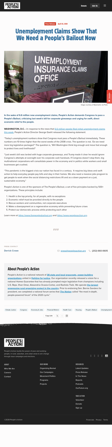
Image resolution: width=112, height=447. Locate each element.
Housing (78, 310)
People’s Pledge (46, 406)
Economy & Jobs (37, 310)
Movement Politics (47, 399)
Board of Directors (11, 385)
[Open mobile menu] (105, 5)
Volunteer (80, 400)
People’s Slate (45, 402)
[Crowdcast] (106, 355)
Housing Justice (46, 387)
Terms (105, 427)
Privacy (98, 427)
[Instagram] (98, 356)
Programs (44, 411)
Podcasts (79, 384)
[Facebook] (62, 315)
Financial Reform (53, 310)
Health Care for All (47, 384)
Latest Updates (82, 368)
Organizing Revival (48, 368)
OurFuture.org (82, 388)
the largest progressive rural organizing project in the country (53, 286)
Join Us (95, 6)
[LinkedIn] (66, 315)
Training (43, 371)
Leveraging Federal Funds (50, 390)
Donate (84, 6)
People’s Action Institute (13, 378)
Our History (8, 372)
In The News (81, 376)
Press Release (50, 24)
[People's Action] (14, 342)
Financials (90, 427)
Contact (7, 395)
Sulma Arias (9, 382)
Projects (43, 415)
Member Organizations (13, 375)
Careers (7, 391)
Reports (79, 380)
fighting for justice (40, 278)
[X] (57, 315)
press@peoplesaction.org (73, 250)
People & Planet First (48, 394)
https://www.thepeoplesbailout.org (35, 215)
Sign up (79, 408)
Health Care (67, 310)
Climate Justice (10, 310)
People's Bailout (91, 310)
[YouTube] (101, 356)
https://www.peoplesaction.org (72, 215)
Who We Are (9, 368)
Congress (23, 310)
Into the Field (45, 375)
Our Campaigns (46, 380)
